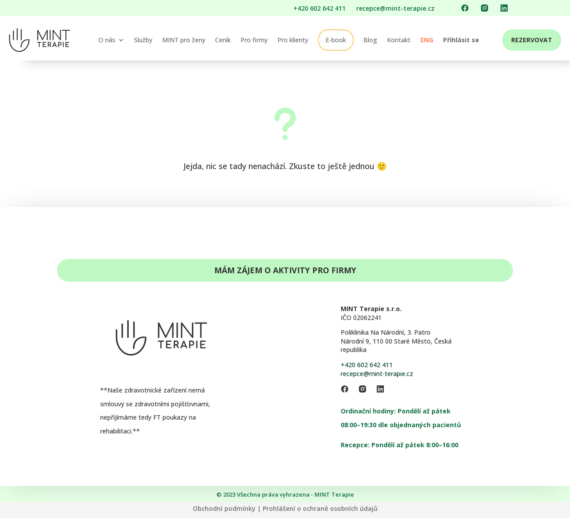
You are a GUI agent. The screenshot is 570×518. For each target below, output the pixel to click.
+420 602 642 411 (367, 364)
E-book (336, 40)
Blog (370, 40)
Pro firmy (254, 40)
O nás (106, 40)
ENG (426, 40)
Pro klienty (292, 40)
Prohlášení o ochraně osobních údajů (320, 508)
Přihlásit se (461, 40)
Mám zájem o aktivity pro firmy (285, 270)
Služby (143, 40)
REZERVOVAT (531, 40)
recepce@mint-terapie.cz (377, 373)
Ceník (223, 40)
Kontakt (399, 40)
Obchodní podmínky (224, 508)
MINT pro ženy (183, 40)
